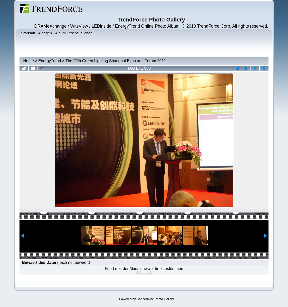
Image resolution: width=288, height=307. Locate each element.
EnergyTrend (49, 61)
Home (28, 61)
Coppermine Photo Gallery (155, 299)
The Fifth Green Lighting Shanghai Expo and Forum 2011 (115, 61)
